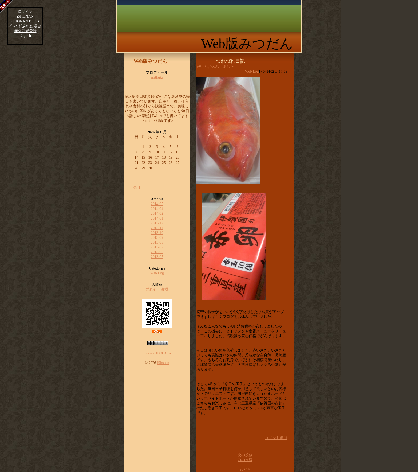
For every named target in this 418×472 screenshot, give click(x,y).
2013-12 (157, 223)
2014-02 (157, 214)
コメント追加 (276, 438)
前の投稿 (245, 460)
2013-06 (157, 252)
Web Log (157, 273)
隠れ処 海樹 (157, 289)
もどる (245, 469)
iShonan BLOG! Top (157, 353)
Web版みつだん (247, 43)
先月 (136, 188)
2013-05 (157, 257)
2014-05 (157, 204)
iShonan (163, 363)
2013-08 (157, 242)
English (25, 36)
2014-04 (157, 209)
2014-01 (157, 218)
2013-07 (157, 247)
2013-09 (157, 238)
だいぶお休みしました (215, 67)
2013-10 (157, 233)
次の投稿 (245, 455)
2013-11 (157, 228)
